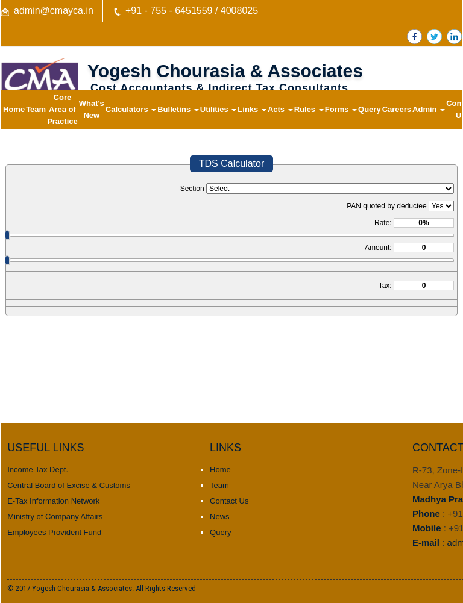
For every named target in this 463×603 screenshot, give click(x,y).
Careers (396, 109)
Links (252, 109)
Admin (428, 109)
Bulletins (178, 109)
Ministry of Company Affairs (54, 516)
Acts (280, 109)
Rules (309, 109)
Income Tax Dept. (37, 469)
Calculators (131, 109)
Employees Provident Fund (54, 532)
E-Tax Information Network (53, 500)
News (220, 516)
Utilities (218, 109)
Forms (341, 109)
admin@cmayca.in (53, 10)
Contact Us (229, 500)
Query (369, 109)
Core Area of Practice (62, 109)
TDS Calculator (231, 163)
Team (36, 109)
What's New (91, 109)
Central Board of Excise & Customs (68, 485)
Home (14, 109)
